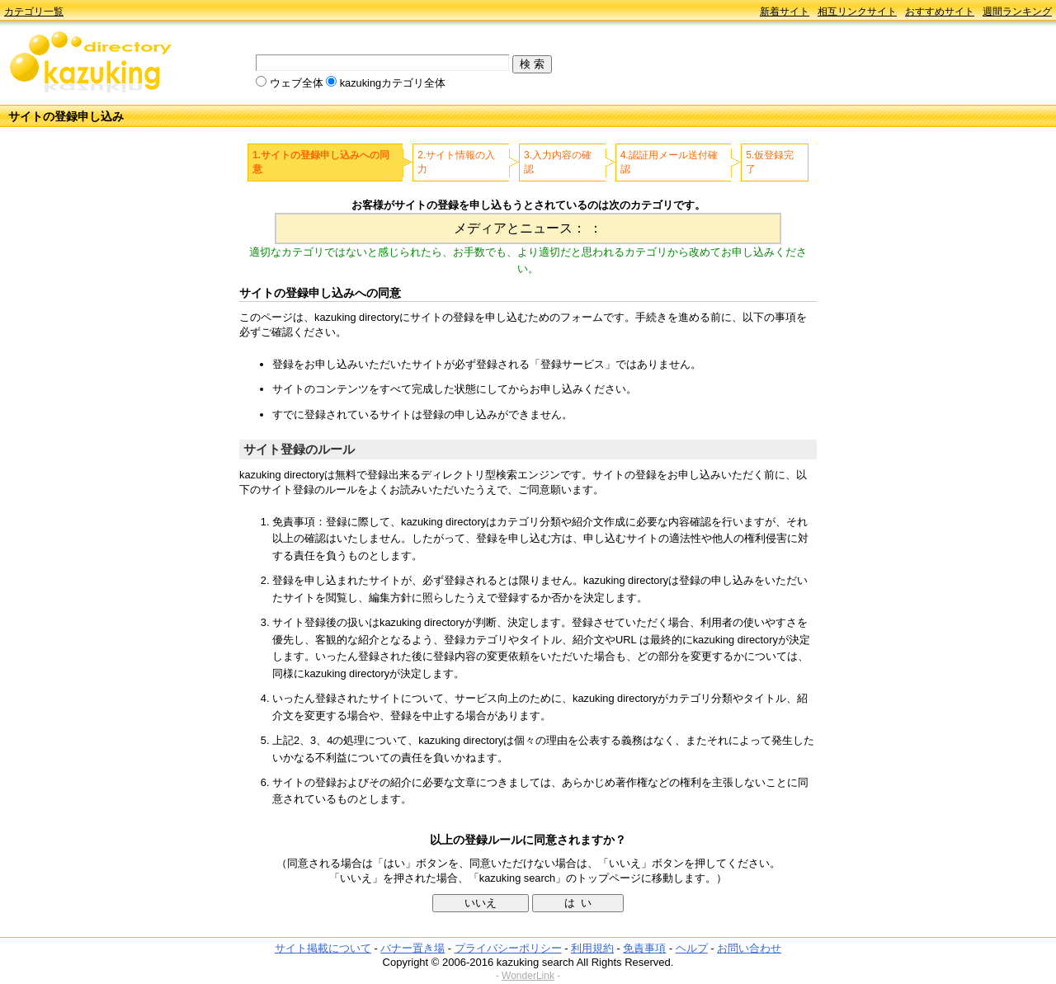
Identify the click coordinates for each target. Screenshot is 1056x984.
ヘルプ (692, 948)
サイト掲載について (323, 948)
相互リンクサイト (857, 11)
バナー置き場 (412, 948)
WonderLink (528, 976)
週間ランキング (1017, 11)
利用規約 (592, 948)
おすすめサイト (939, 11)
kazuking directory (90, 64)
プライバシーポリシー (508, 948)
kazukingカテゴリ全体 (393, 83)
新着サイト (784, 11)
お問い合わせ (749, 948)
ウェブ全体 (296, 83)
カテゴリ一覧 (34, 11)
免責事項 (644, 948)
